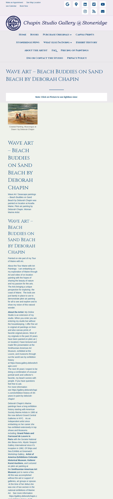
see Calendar (11, 6)
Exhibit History (86, 42)
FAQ (54, 50)
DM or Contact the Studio (44, 58)
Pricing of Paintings (75, 50)
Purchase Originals (56, 34)
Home (22, 34)
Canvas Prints (85, 34)
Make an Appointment (14, 2)
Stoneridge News (27, 42)
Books (34, 34)
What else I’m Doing (57, 42)
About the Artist (36, 50)
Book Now (24, 6)
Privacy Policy (77, 58)
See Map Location (33, 2)
